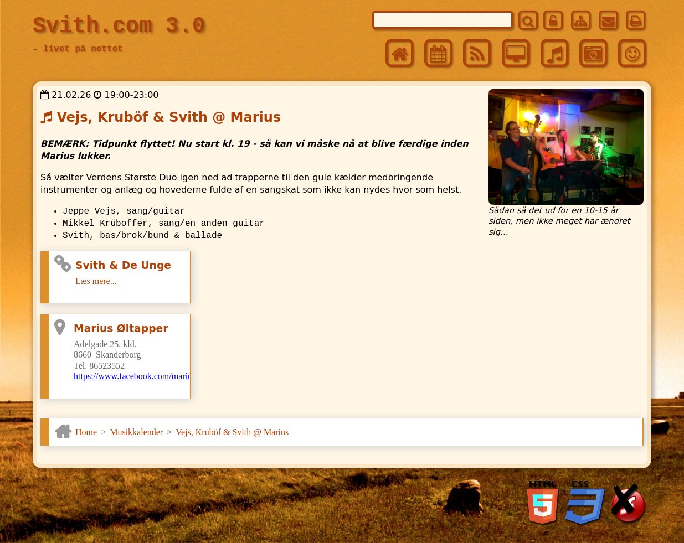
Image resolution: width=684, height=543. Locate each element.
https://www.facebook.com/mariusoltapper (149, 376)
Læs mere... (96, 281)
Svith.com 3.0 (119, 26)
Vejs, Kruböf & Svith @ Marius (232, 432)
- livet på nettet (78, 49)
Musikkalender (136, 432)
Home (86, 432)
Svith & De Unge (123, 265)
